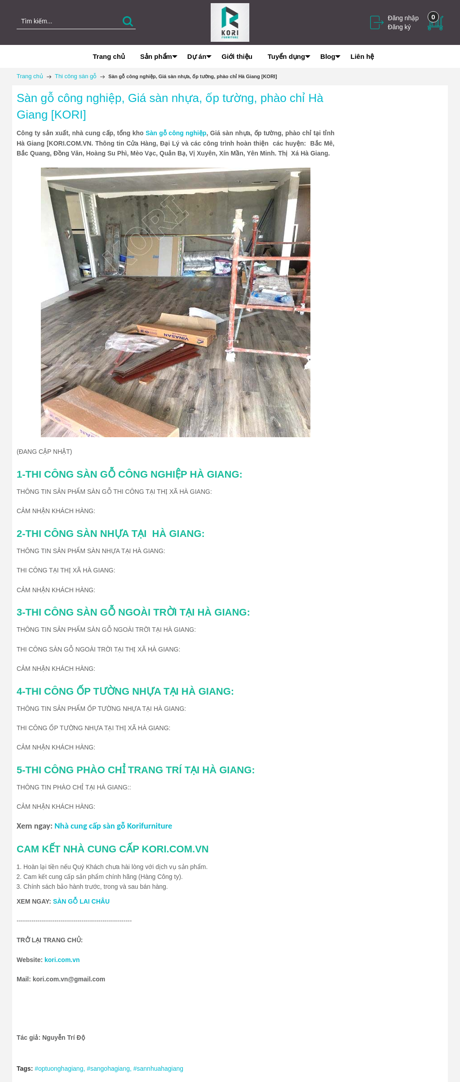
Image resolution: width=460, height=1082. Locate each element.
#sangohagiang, (110, 1068)
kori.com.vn (62, 959)
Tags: (25, 1068)
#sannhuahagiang (158, 1068)
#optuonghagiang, (61, 1068)
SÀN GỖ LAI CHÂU (81, 901)
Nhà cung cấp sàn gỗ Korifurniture (113, 825)
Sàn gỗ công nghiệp (176, 133)
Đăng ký (399, 27)
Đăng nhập (403, 18)
